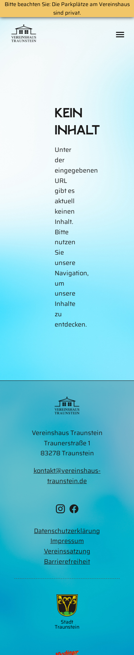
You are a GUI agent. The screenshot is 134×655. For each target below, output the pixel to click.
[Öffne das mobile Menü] (120, 35)
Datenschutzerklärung (67, 531)
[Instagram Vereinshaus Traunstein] (60, 510)
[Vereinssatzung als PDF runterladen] (67, 551)
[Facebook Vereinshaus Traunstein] (74, 510)
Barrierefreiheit (67, 562)
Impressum (67, 541)
